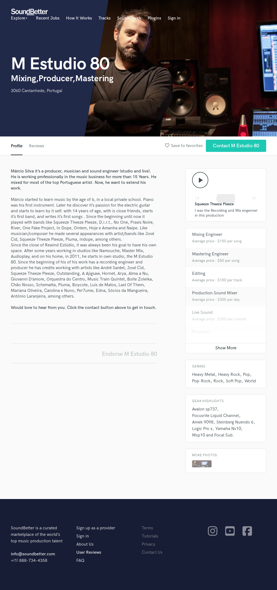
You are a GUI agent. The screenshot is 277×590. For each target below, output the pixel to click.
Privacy (148, 544)
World (250, 381)
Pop (246, 374)
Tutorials (150, 536)
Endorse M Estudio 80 (129, 354)
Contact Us (152, 552)
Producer (200, 332)
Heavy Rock (229, 374)
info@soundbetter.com (33, 554)
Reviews (36, 146)
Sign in (174, 18)
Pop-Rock (201, 381)
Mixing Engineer (207, 234)
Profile (16, 146)
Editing (198, 273)
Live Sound (202, 312)
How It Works (79, 18)
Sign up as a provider (95, 528)
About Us (85, 544)
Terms (147, 528)
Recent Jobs (48, 18)
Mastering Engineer (210, 254)
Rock (218, 381)
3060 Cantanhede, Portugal (36, 90)
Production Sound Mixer (215, 293)
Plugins (154, 18)
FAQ (80, 560)
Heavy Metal (203, 374)
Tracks (104, 18)
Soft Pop (234, 381)
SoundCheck (129, 18)
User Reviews (88, 552)
